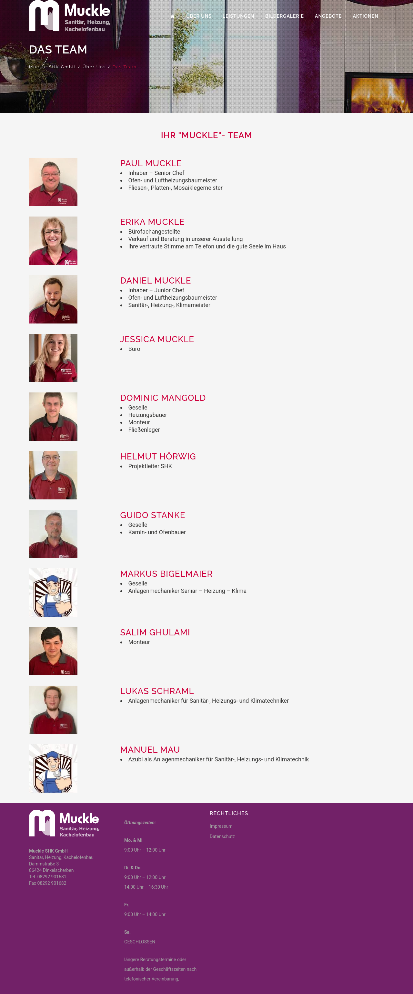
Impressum (221, 826)
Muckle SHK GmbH (52, 66)
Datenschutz (222, 836)
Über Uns (94, 66)
